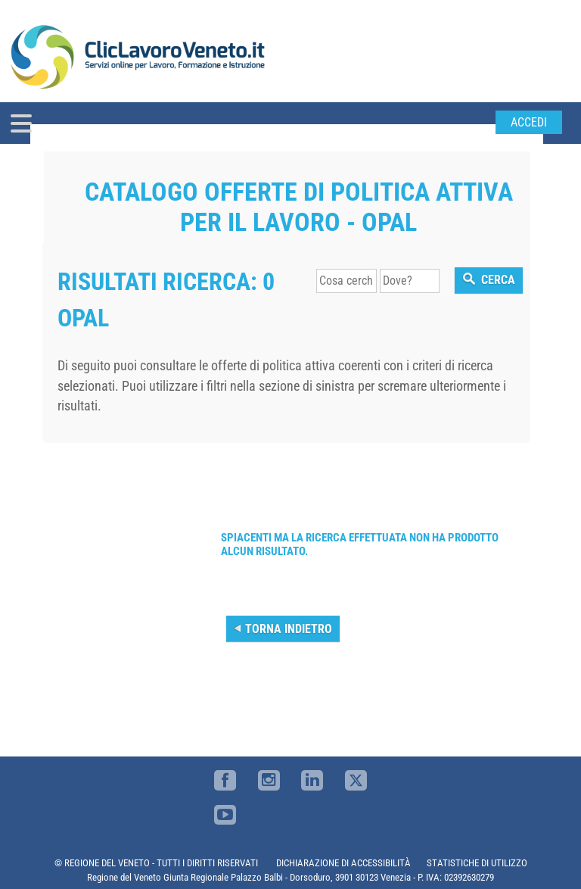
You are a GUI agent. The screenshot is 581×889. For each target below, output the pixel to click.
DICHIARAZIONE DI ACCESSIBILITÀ (343, 863)
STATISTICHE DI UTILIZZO (477, 863)
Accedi (529, 122)
